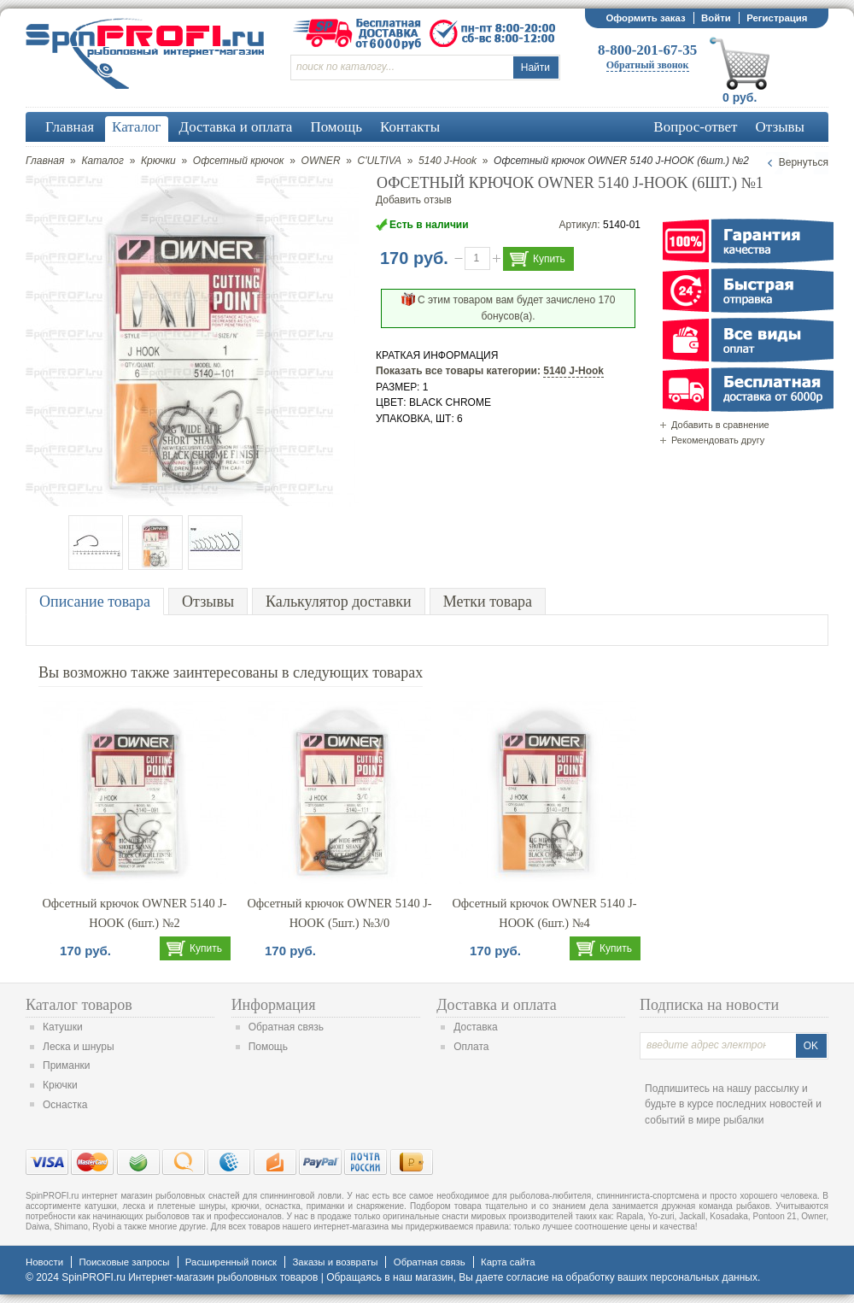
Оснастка (65, 1105)
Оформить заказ (645, 18)
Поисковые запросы (124, 1262)
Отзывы (208, 601)
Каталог (102, 161)
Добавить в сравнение (720, 425)
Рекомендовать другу (717, 440)
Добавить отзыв (414, 200)
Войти (716, 18)
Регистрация (776, 18)
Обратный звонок (647, 65)
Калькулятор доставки (339, 601)
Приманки (67, 1065)
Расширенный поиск (231, 1262)
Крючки (158, 161)
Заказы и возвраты (334, 1262)
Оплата (470, 1047)
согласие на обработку (560, 1277)
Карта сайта (508, 1262)
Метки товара (487, 601)
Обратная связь (286, 1027)
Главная (45, 161)
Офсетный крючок (238, 161)
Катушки (63, 1027)
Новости (44, 1262)
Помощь (268, 1047)
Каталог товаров (79, 1004)
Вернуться (803, 162)
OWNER (321, 161)
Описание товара (94, 601)
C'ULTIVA (379, 161)
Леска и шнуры (78, 1047)
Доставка (475, 1027)
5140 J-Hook (447, 161)
